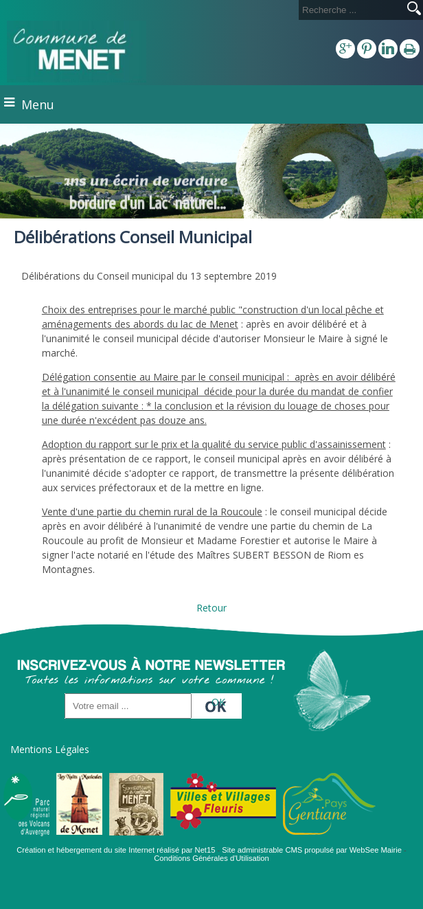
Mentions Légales (49, 749)
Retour (211, 607)
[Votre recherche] (350, 10)
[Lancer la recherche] (414, 9)
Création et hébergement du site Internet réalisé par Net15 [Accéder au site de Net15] (115, 850)
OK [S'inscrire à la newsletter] (218, 701)
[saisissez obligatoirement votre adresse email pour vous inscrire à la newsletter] (128, 706)
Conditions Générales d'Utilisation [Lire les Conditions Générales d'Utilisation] (211, 858)
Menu (37, 104)
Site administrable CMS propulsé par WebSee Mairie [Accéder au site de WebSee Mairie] (312, 850)
